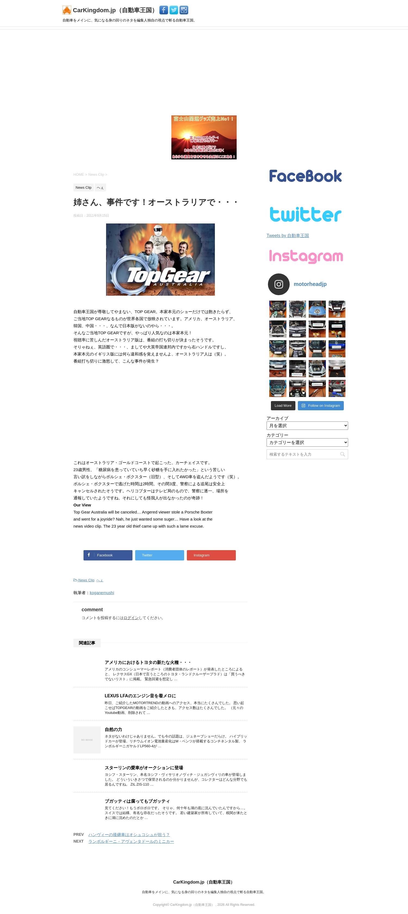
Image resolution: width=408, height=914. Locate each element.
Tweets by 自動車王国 (288, 235)
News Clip (86, 580)
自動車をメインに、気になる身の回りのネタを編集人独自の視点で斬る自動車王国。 (204, 892)
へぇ (99, 580)
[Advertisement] (204, 70)
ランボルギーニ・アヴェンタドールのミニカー (131, 841)
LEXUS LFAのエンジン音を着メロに (140, 696)
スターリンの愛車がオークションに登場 (144, 767)
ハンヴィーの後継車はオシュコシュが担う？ (129, 834)
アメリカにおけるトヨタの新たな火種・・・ (148, 662)
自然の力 (113, 729)
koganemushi (102, 592)
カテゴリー (277, 435)
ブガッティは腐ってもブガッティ (137, 801)
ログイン (131, 618)
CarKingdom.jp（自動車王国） (111, 10)
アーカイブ (277, 418)
